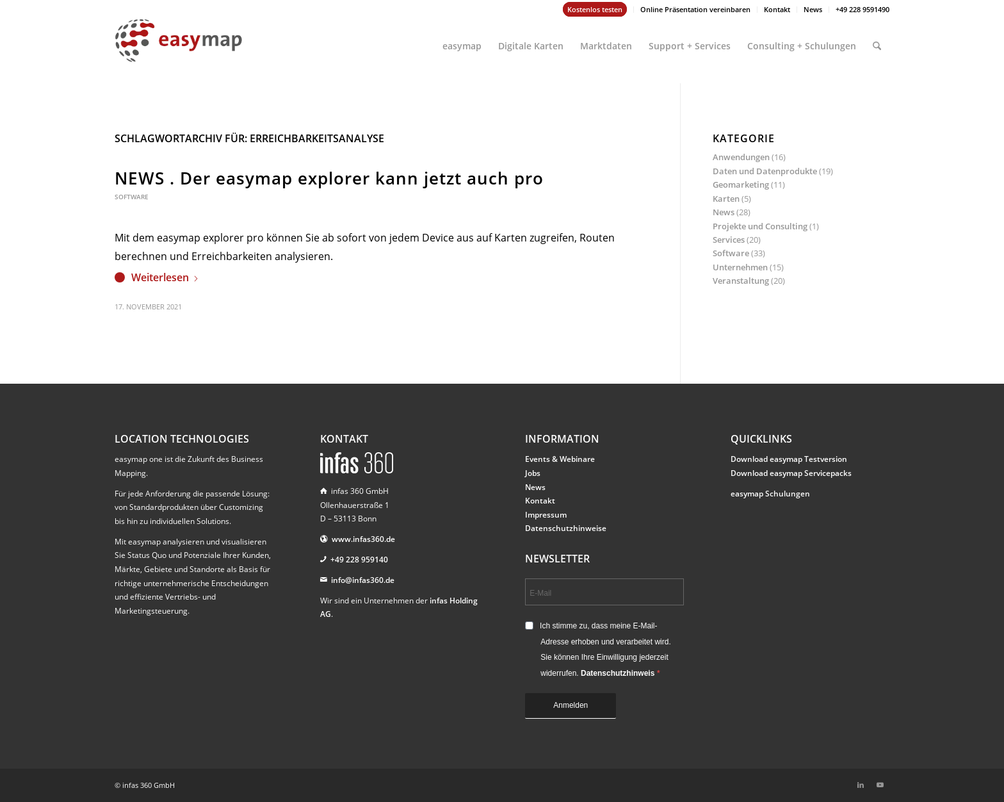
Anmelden (570, 705)
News (813, 9)
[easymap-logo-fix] (179, 51)
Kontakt (777, 9)
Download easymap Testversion (789, 459)
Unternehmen (740, 267)
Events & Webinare (560, 459)
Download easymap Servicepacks (791, 473)
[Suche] (876, 40)
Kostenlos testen (594, 9)
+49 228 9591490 (862, 9)
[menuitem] (595, 9)
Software (132, 196)
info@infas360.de (362, 580)
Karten (726, 198)
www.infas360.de (363, 539)
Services (729, 239)
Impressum (546, 514)
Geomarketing (741, 184)
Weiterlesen (165, 277)
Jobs (532, 473)
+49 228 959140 (359, 559)
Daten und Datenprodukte (765, 171)
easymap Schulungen (770, 493)
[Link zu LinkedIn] (860, 784)
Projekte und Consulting (760, 226)
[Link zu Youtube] (879, 784)
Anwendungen (741, 157)
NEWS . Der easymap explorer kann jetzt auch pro (329, 178)
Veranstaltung (741, 280)
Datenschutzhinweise (565, 528)
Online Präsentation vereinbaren (695, 9)
